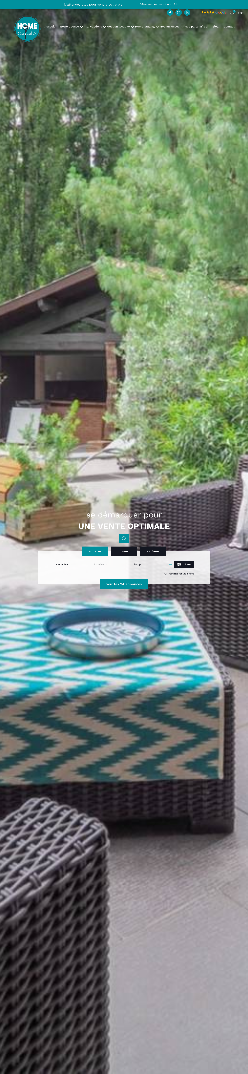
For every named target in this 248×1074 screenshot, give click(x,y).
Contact (229, 26)
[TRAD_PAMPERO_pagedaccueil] (27, 40)
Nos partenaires (196, 26)
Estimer (153, 551)
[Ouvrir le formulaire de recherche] (184, 564)
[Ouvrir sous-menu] (81, 26)
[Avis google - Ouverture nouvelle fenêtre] (213, 12)
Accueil (49, 26)
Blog (215, 26)
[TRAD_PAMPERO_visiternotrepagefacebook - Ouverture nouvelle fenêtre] (170, 12)
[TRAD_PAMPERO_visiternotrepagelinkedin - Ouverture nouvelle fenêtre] (187, 12)
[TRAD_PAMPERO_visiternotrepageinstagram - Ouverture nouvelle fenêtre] (178, 12)
